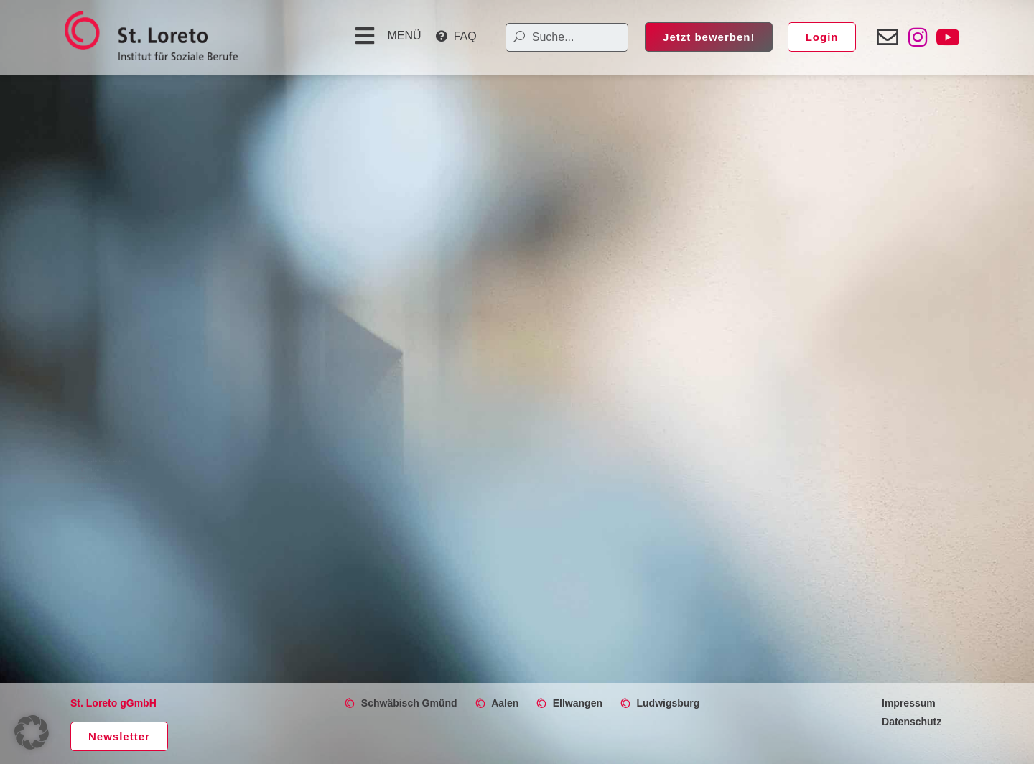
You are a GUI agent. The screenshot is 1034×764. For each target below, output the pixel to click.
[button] (386, 36)
